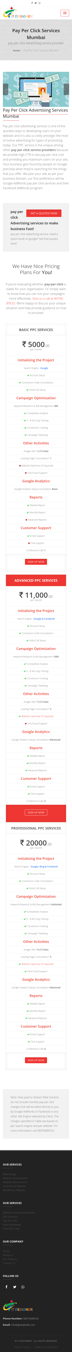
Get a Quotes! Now (44, 213)
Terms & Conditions (46, 1347)
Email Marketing (12, 1224)
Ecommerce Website (14, 1186)
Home (16, 50)
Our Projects (10, 1259)
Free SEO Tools (11, 1228)
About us (8, 1255)
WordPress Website (14, 1190)
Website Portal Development (19, 1212)
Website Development (15, 1178)
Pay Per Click (10, 1220)
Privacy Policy (22, 1347)
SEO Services (10, 1216)
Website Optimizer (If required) (37, 716)
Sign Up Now (36, 561)
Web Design (9, 1174)
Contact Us (9, 1263)
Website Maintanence (15, 1182)
